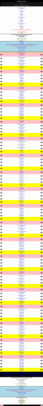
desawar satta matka (27, 374)
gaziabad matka (15, 372)
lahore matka (33, 372)
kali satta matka (30, 373)
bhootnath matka (26, 372)
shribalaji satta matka (34, 373)
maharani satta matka (23, 374)
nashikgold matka (5, 373)
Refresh (21, 19)
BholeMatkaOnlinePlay (1, 405)
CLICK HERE (21, 40)
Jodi (1, 54)
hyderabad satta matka (21, 375)
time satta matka (3, 374)
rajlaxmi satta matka (8, 375)
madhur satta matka (19, 374)
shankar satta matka (23, 373)
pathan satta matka (7, 374)
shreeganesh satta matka (35, 374)
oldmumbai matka (12, 373)
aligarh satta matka (17, 375)
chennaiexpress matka (22, 372)
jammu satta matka (38, 375)
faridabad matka (18, 372)
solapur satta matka (31, 374)
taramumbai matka (7, 372)
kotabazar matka (16, 373)
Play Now (21, 72)
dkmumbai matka (1, 373)
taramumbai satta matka (40, 374)
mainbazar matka (8, 373)
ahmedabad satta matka (29, 375)
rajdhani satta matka (4, 375)
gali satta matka (38, 373)
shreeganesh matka (3, 372)
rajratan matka (41, 372)
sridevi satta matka (27, 373)
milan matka (36, 372)
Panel (41, 54)
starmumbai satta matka (12, 375)
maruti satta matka (10, 374)
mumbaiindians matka (11, 372)
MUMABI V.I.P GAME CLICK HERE (21, 32)
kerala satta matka (19, 373)
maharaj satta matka (15, 374)
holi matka (39, 372)
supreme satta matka (25, 375)
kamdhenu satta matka (34, 375)
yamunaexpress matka (30, 372)
